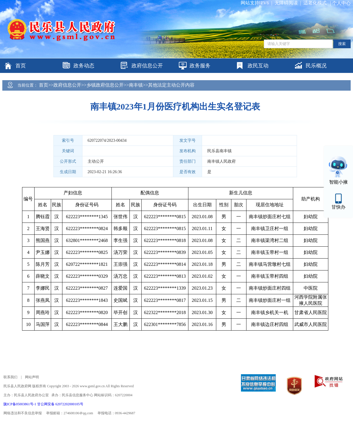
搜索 (342, 44)
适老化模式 (315, 2)
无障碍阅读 (286, 2)
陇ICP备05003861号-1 (20, 404)
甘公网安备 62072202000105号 (60, 404)
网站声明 (32, 377)
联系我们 (10, 377)
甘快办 (338, 207)
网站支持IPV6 (255, 2)
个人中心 (341, 3)
